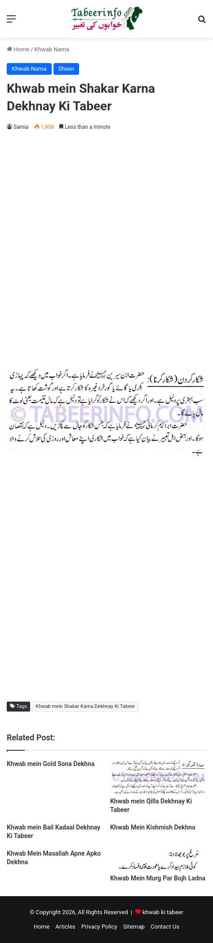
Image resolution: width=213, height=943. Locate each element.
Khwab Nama (52, 49)
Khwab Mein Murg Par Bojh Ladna (157, 878)
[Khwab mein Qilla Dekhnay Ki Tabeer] (158, 792)
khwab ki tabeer (162, 912)
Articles (65, 926)
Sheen (66, 68)
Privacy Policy (99, 926)
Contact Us (165, 926)
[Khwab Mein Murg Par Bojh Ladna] (158, 869)
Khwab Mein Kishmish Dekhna (152, 827)
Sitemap (134, 926)
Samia (21, 127)
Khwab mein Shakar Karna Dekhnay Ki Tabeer (85, 706)
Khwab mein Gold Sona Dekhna (50, 763)
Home (18, 49)
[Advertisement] (106, 248)
